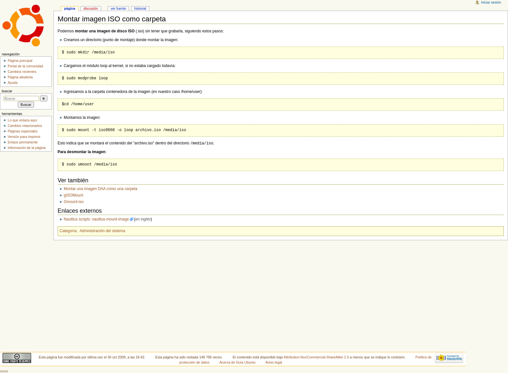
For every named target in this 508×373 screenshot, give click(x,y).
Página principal (20, 60)
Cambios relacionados (25, 126)
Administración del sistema (102, 231)
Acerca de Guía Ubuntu (237, 362)
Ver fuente (118, 8)
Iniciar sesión (491, 2)
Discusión (91, 8)
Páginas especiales (23, 131)
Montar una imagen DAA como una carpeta (100, 188)
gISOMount (73, 195)
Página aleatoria (20, 77)
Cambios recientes (22, 71)
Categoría (68, 231)
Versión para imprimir (24, 137)
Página (69, 8)
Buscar (7, 91)
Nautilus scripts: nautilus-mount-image (96, 219)
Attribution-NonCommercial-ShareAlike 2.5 (317, 357)
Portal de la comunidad (25, 66)
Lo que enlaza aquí (22, 120)
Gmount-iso (74, 201)
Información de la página (27, 148)
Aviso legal (273, 362)
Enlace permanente (23, 142)
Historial (140, 8)
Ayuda (12, 83)
